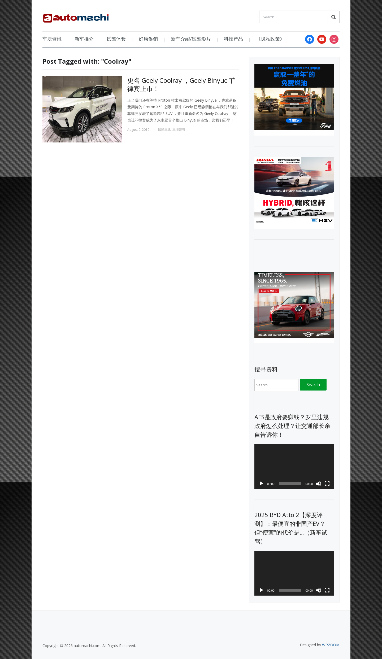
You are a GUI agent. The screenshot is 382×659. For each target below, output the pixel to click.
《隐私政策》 (270, 39)
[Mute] (318, 483)
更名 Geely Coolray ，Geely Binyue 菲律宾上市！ (181, 84)
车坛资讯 (52, 39)
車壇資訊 (178, 129)
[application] (294, 466)
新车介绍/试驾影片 (191, 39)
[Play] (261, 483)
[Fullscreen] (327, 483)
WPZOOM (331, 644)
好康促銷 (148, 39)
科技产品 (233, 39)
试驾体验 (116, 39)
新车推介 (84, 39)
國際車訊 (164, 129)
